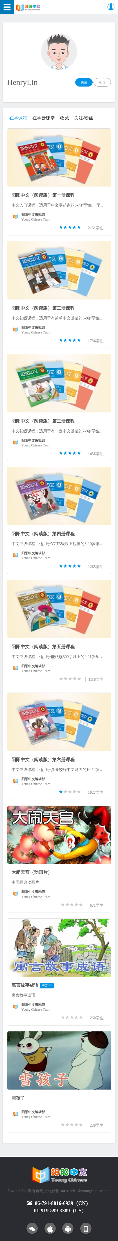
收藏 (64, 117)
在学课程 (18, 117)
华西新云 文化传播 (43, 1191)
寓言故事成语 (25, 985)
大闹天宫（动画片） (32, 872)
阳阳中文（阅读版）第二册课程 (43, 308)
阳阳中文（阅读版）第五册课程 (43, 646)
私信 (102, 82)
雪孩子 (18, 1098)
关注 (84, 82)
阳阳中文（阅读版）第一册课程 (43, 195)
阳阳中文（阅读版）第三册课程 (43, 421)
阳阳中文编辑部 (33, 215)
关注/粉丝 (83, 117)
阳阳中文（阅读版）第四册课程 (43, 533)
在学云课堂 (43, 117)
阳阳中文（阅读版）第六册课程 (43, 759)
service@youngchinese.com (88, 1191)
